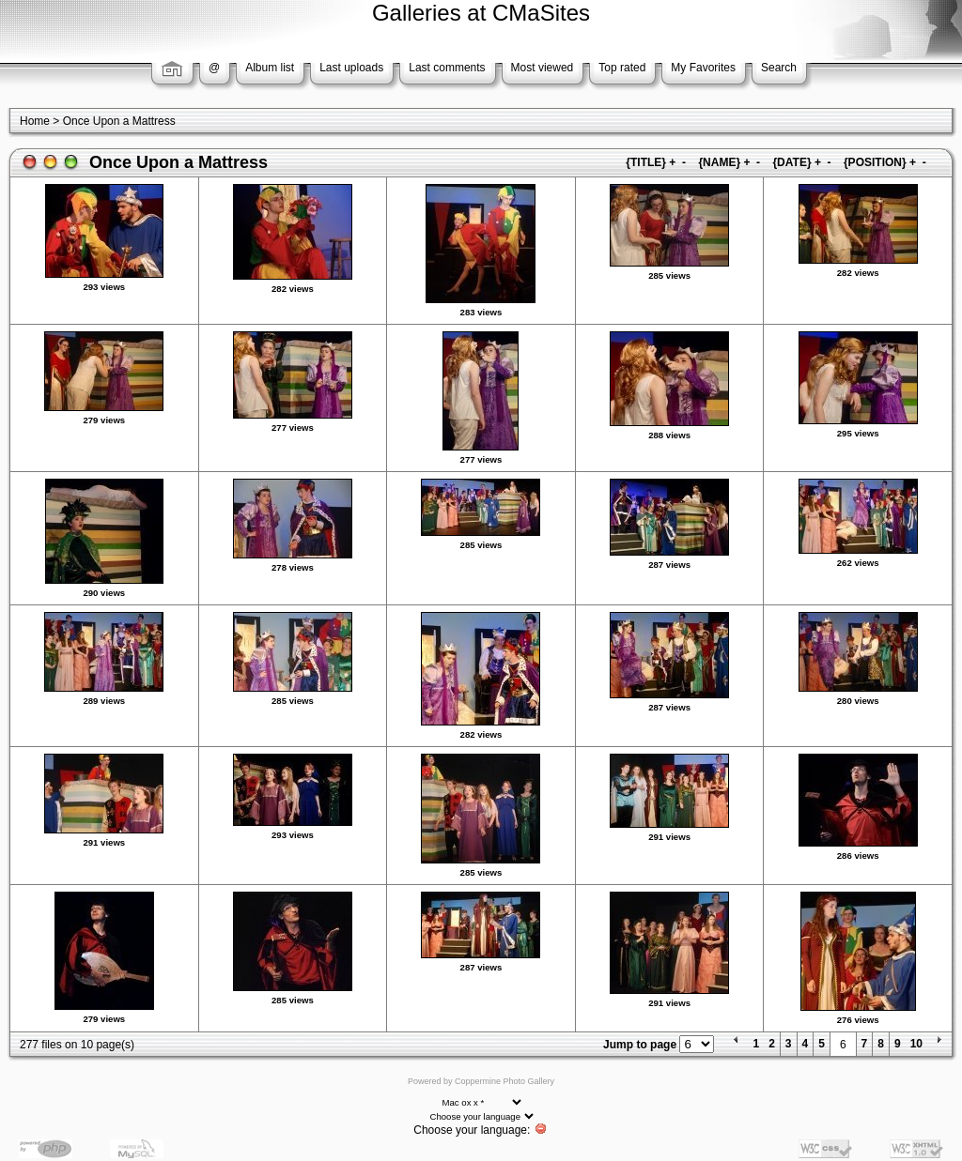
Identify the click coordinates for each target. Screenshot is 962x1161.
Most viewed (542, 67)
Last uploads (351, 67)
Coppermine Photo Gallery (504, 1081)
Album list (269, 67)
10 (916, 1043)
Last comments (447, 67)
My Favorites (703, 67)
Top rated (621, 67)
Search (779, 67)
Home (35, 121)
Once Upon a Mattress (119, 121)
